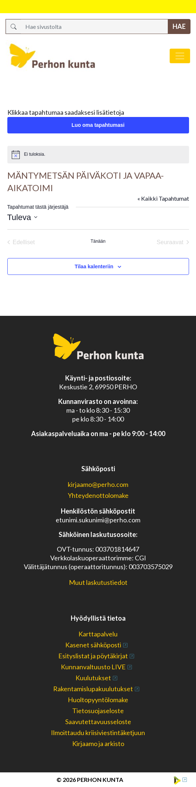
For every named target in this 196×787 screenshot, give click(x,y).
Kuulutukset (93, 678)
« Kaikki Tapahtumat (163, 198)
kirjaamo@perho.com (98, 484)
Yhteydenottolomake (98, 495)
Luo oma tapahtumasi (98, 125)
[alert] (98, 154)
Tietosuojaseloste (98, 711)
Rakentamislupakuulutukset (93, 689)
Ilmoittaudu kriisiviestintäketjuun (98, 733)
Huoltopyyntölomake (98, 700)
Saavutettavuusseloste (98, 722)
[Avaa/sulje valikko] (180, 56)
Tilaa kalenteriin (94, 266)
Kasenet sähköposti (93, 645)
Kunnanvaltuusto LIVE (93, 667)
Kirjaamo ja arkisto (98, 743)
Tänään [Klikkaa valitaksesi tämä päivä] (98, 241)
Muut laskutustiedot (98, 582)
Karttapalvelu (98, 634)
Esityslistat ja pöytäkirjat (93, 656)
